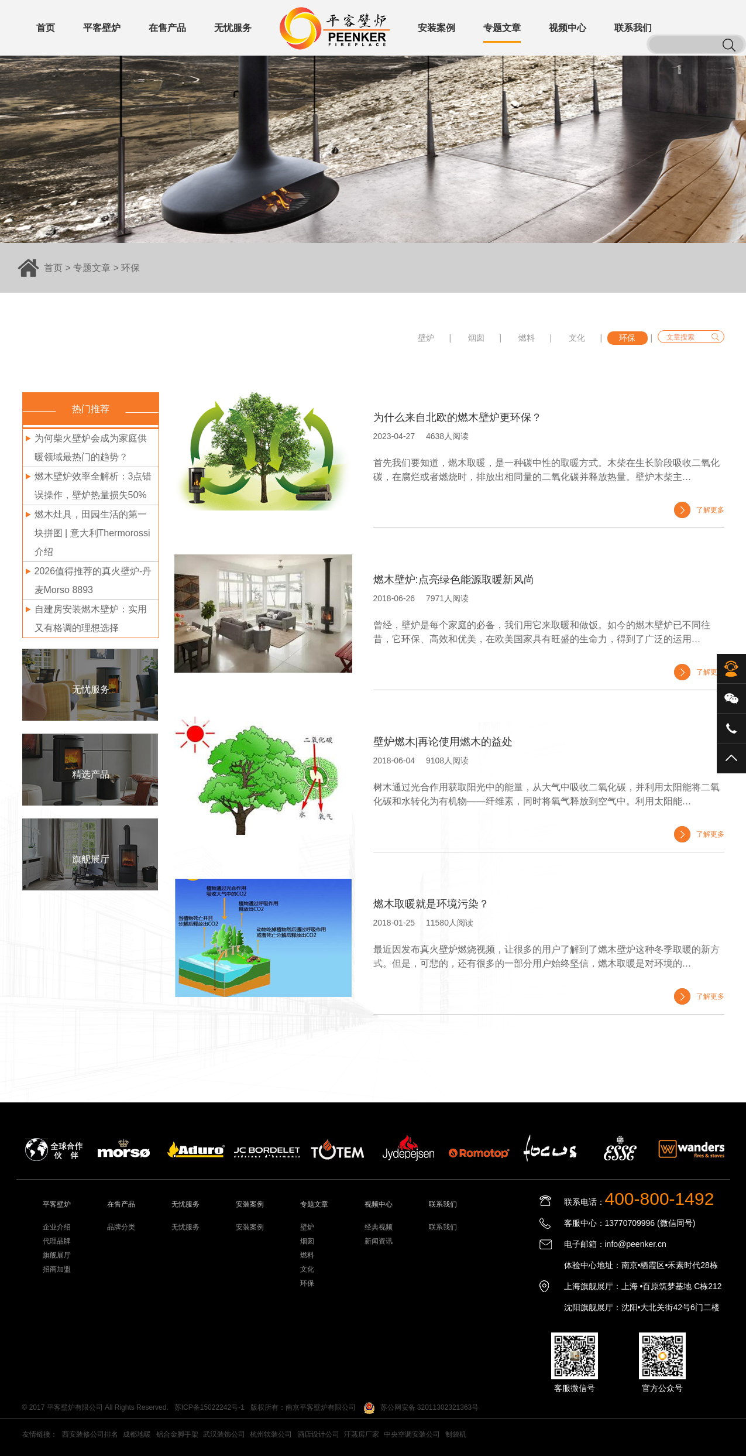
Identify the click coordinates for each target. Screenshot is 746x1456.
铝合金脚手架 (177, 1434)
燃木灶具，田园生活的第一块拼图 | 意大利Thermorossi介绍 (92, 533)
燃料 (526, 337)
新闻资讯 (379, 1241)
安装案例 (250, 1227)
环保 (130, 268)
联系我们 (443, 1227)
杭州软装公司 (271, 1434)
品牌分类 (121, 1227)
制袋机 (455, 1434)
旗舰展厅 (57, 1255)
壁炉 (426, 337)
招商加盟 (57, 1269)
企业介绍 (57, 1227)
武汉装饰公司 (224, 1434)
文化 (577, 337)
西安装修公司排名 (90, 1434)
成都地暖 (137, 1434)
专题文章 (92, 268)
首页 (53, 268)
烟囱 (476, 337)
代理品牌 (57, 1241)
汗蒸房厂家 (361, 1434)
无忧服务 (185, 1227)
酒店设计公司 (318, 1434)
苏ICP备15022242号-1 (209, 1407)
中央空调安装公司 (412, 1434)
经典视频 (379, 1227)
